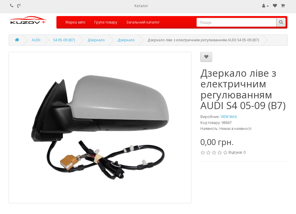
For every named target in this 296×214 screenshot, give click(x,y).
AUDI (36, 40)
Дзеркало (96, 40)
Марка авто (76, 22)
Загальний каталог (143, 22)
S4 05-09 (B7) (64, 40)
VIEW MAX (229, 116)
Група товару (105, 22)
